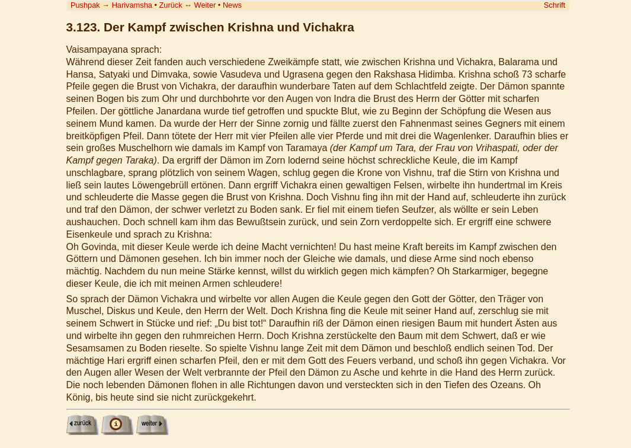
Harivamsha (132, 5)
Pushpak (85, 5)
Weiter (205, 5)
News (232, 5)
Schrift (554, 5)
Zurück (170, 5)
